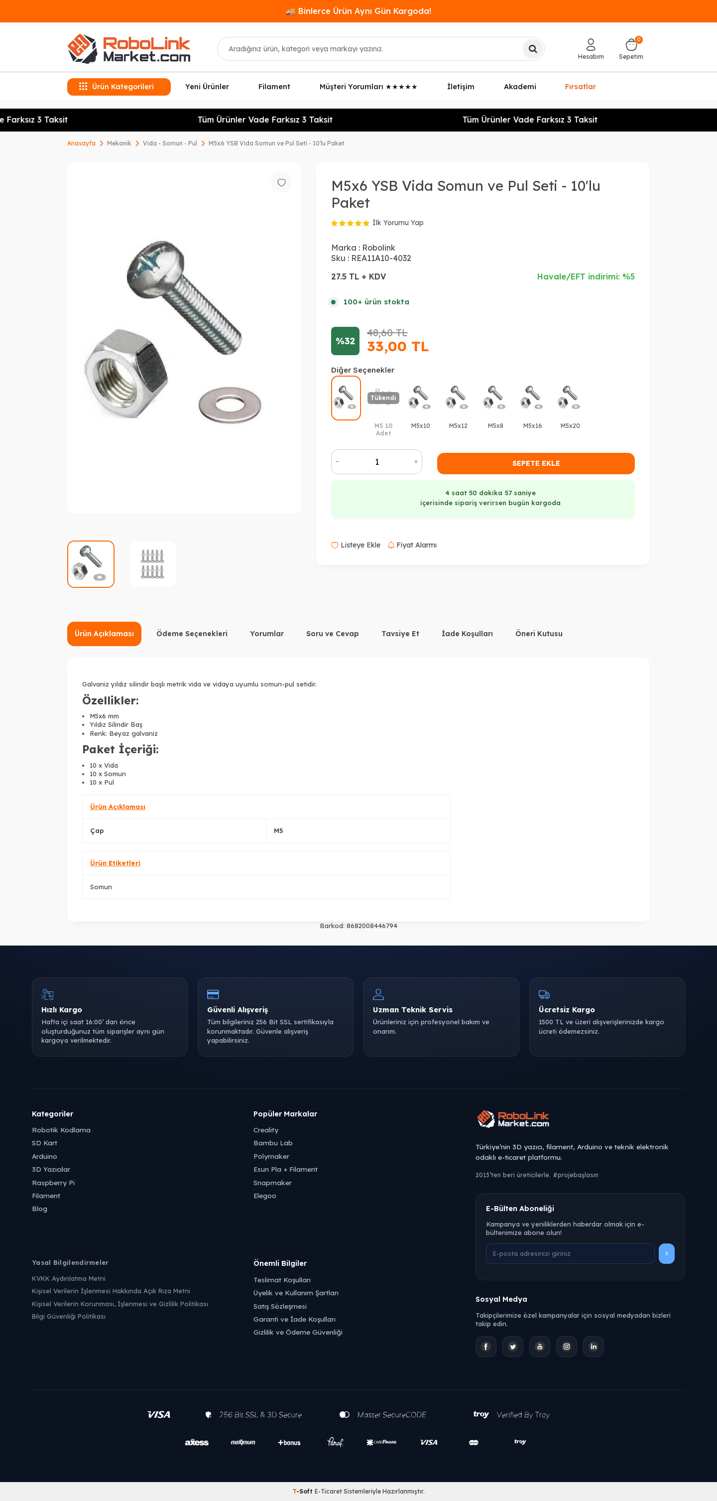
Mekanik (119, 143)
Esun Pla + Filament (285, 1169)
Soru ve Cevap (332, 633)
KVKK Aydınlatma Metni (69, 1278)
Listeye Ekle (355, 545)
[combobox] (381, 49)
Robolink (378, 248)
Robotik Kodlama (61, 1129)
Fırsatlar (581, 86)
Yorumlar (267, 633)
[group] (184, 338)
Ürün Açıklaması (104, 633)
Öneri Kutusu (539, 633)
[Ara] (533, 49)
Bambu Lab (273, 1142)
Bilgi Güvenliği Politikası (69, 1316)
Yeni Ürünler (207, 86)
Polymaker (271, 1156)
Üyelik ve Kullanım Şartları (296, 1292)
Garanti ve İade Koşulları (294, 1319)
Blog (39, 1208)
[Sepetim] (631, 49)
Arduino (44, 1156)
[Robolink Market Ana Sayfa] (580, 1120)
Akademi (520, 86)
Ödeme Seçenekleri (192, 633)
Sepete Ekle (536, 463)
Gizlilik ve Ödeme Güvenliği (298, 1332)
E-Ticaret (328, 1491)
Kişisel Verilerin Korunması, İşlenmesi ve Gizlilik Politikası (120, 1304)
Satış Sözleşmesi (280, 1306)
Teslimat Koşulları (282, 1279)
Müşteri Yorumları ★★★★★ (369, 86)
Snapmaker (272, 1182)
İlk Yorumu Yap (398, 222)
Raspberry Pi (53, 1182)
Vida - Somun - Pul (170, 143)
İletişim (461, 86)
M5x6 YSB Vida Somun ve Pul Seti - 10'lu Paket (277, 143)
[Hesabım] (591, 49)
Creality (265, 1129)
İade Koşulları (467, 633)
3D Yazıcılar (51, 1169)
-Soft (303, 1491)
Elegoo (264, 1195)
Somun (101, 887)
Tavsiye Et (400, 633)
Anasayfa (81, 143)
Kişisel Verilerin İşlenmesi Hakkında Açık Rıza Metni (111, 1291)
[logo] (129, 49)
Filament (274, 86)
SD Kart (44, 1142)
